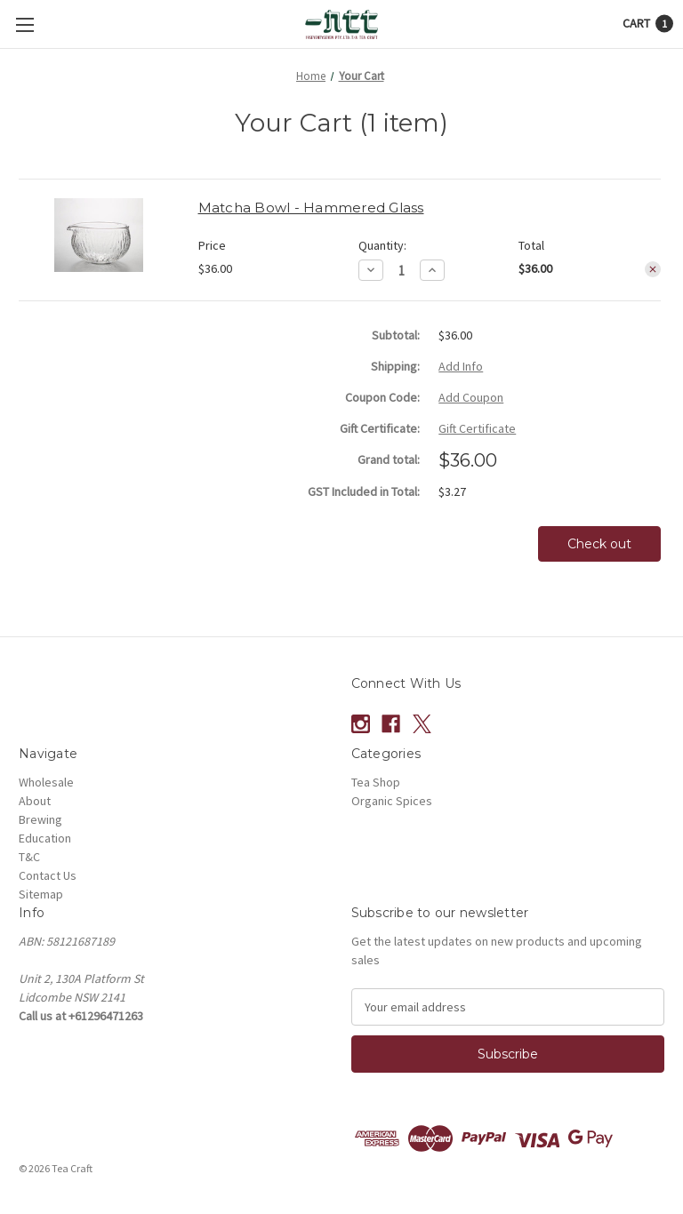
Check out (599, 544)
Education (45, 838)
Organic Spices (391, 801)
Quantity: (382, 245)
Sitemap (41, 894)
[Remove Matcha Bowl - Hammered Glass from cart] (653, 269)
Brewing (40, 819)
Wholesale (46, 782)
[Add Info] (460, 366)
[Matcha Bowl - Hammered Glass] (401, 270)
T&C (29, 857)
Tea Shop (375, 782)
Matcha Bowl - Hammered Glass (311, 207)
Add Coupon (470, 397)
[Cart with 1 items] (648, 23)
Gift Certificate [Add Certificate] (477, 428)
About (35, 801)
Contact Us (47, 875)
